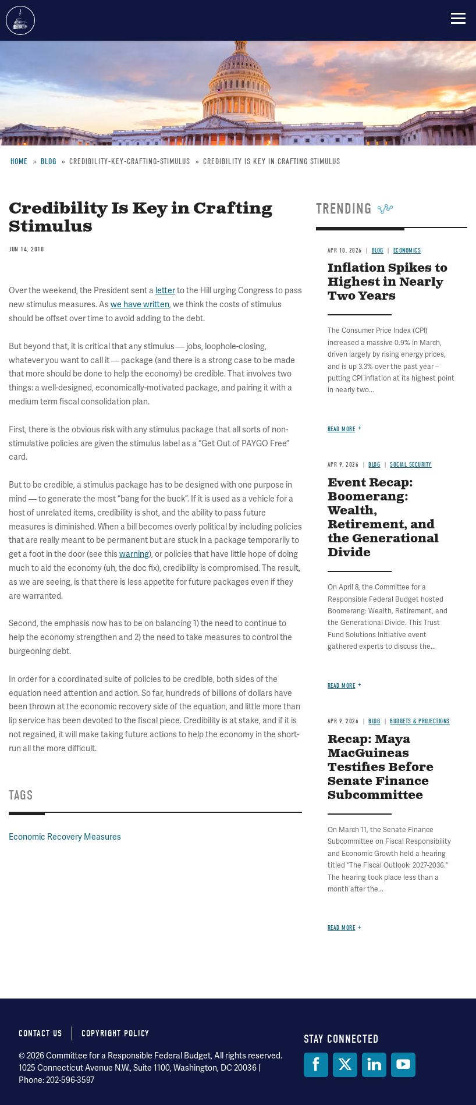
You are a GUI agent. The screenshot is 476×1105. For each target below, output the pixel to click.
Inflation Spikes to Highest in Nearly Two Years (387, 282)
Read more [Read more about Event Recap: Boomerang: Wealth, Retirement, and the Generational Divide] (342, 686)
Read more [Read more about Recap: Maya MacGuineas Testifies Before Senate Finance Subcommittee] (342, 928)
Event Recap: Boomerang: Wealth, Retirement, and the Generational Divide (383, 518)
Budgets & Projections (420, 721)
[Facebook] (316, 1065)
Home (19, 161)
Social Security (411, 464)
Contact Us (40, 1033)
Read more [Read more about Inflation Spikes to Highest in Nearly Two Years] (342, 429)
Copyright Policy (115, 1033)
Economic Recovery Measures (65, 837)
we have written (140, 304)
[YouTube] (403, 1065)
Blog (48, 161)
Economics (407, 250)
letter (165, 290)
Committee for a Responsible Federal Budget (20, 20)
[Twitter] (345, 1065)
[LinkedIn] (374, 1065)
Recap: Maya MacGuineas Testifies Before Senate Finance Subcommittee (381, 768)
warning (134, 554)
